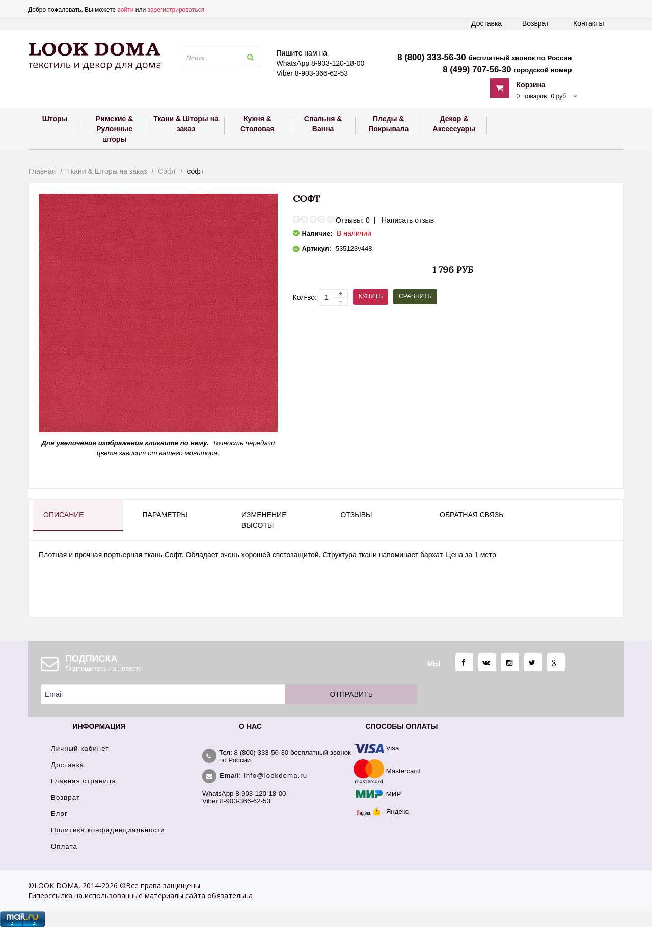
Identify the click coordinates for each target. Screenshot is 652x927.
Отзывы (356, 515)
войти (126, 9)
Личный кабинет (80, 748)
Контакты (588, 23)
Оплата (64, 846)
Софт (167, 171)
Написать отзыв (408, 220)
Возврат (535, 23)
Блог (59, 813)
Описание (63, 515)
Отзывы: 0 (353, 220)
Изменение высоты (263, 520)
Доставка (486, 23)
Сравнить (415, 296)
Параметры (165, 515)
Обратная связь (471, 515)
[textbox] (220, 57)
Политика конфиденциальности (108, 830)
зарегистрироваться (175, 9)
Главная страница (83, 781)
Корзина (531, 84)
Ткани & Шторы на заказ (107, 171)
